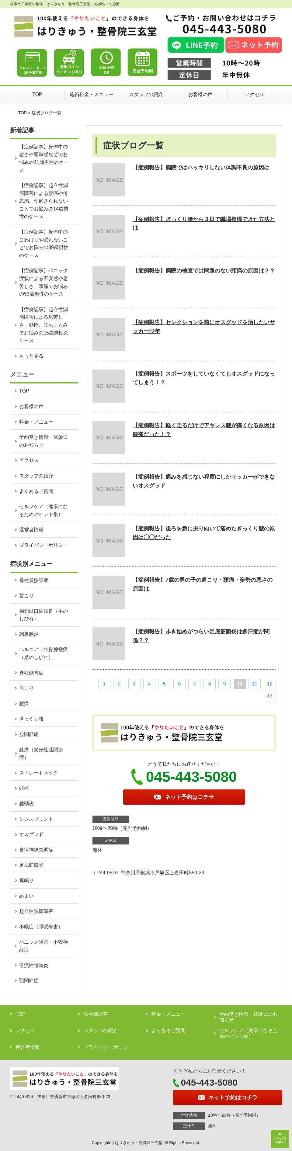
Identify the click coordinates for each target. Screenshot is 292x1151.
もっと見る (31, 356)
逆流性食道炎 (33, 965)
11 (254, 683)
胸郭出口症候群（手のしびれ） (43, 615)
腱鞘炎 (26, 803)
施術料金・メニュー (91, 94)
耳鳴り (26, 880)
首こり (26, 595)
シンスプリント (36, 819)
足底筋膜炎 (31, 865)
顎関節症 (29, 980)
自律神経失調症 (36, 849)
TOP (37, 94)
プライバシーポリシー (43, 545)
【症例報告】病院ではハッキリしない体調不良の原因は (201, 168)
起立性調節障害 (36, 911)
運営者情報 (31, 529)
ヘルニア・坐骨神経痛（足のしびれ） (43, 653)
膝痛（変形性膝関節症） (41, 753)
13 (270, 695)
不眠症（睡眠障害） (41, 926)
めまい (26, 896)
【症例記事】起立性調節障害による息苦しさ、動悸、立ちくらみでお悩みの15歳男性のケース (43, 325)
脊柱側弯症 (31, 672)
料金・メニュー (36, 422)
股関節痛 (29, 734)
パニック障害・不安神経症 (43, 945)
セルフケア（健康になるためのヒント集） (43, 510)
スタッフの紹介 (146, 94)
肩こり (26, 688)
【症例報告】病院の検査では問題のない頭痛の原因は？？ (204, 271)
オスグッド (31, 834)
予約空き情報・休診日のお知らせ (43, 441)
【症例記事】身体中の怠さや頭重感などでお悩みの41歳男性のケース (43, 158)
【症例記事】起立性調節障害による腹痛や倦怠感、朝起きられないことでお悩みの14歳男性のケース (43, 201)
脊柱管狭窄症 (33, 580)
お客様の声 (200, 94)
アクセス (254, 94)
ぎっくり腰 (31, 718)
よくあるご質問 (36, 491)
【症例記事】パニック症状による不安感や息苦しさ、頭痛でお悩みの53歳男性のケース (43, 282)
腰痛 (24, 703)
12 (270, 683)
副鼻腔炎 (29, 634)
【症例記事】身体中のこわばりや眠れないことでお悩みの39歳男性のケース (43, 243)
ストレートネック (38, 772)
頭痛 (24, 788)
